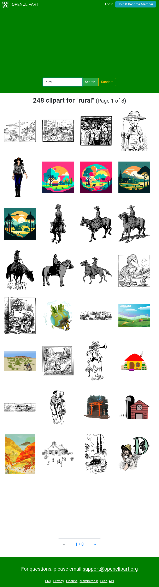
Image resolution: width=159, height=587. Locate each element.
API (111, 581)
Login (109, 4)
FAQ (48, 581)
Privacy (58, 581)
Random (107, 82)
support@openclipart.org (110, 569)
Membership (89, 581)
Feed (103, 581)
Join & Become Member (135, 4)
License (71, 581)
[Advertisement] (79, 44)
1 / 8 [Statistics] (79, 544)
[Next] (95, 544)
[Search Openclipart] (62, 82)
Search (90, 82)
